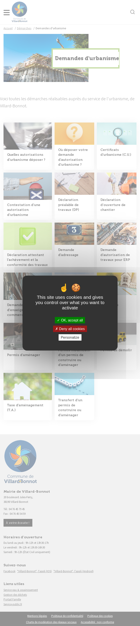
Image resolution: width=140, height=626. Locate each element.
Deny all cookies (70, 329)
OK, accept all (70, 320)
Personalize (70, 337)
